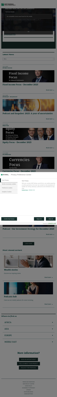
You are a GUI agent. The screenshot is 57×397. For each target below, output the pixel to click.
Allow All (51, 219)
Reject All (39, 219)
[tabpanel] (38, 186)
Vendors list (32, 190)
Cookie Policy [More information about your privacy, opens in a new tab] (25, 190)
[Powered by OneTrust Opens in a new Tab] (49, 224)
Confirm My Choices (9, 219)
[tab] (8, 180)
